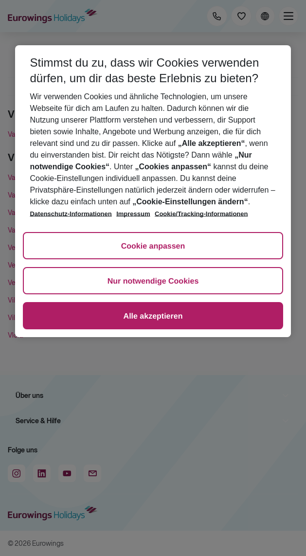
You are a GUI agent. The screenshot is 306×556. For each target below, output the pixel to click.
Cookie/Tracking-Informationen (201, 213)
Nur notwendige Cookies (153, 281)
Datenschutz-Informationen (70, 213)
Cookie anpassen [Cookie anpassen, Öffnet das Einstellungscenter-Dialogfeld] (153, 246)
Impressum (133, 213)
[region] (152, 191)
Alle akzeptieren (153, 316)
